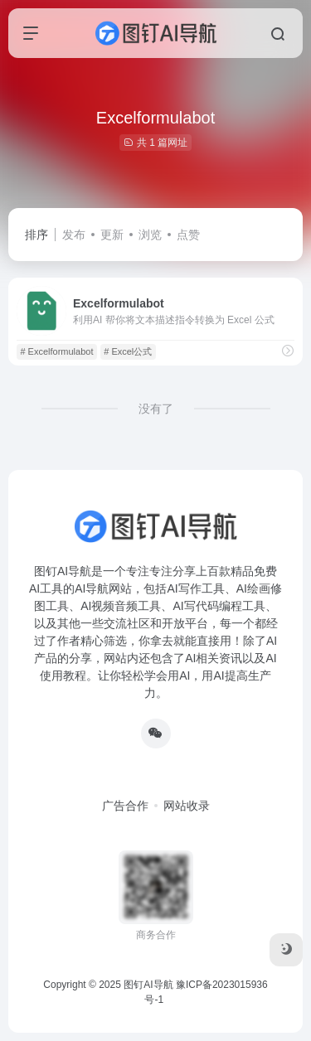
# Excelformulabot (56, 351)
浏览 (150, 234)
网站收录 (186, 805)
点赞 (188, 234)
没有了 (155, 408)
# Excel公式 (128, 351)
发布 (73, 234)
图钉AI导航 (148, 984)
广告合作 (125, 805)
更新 (112, 234)
